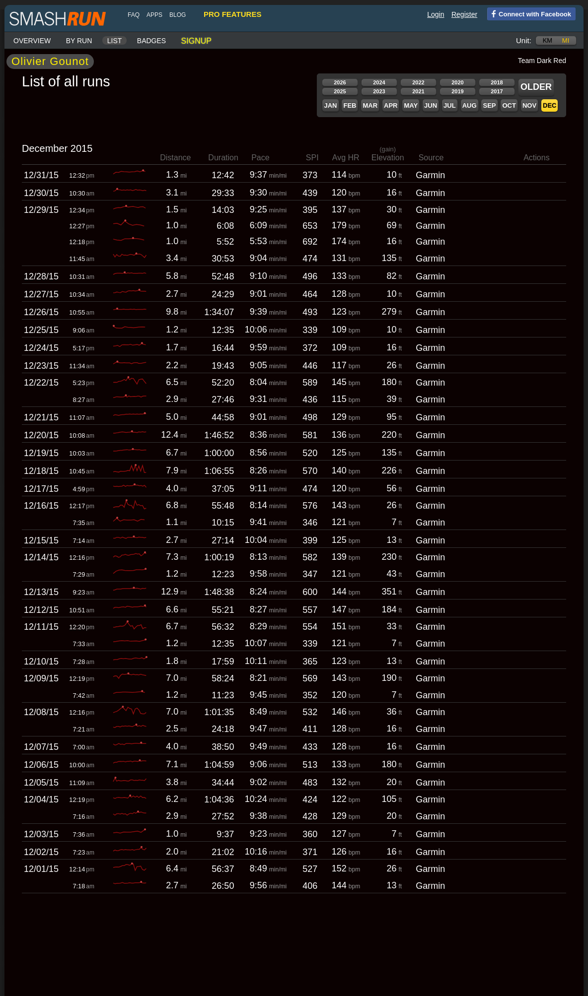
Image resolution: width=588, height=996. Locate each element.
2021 (418, 91)
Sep (489, 105)
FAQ (134, 14)
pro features (232, 14)
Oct (508, 105)
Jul (449, 105)
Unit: (523, 40)
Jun (430, 105)
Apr (390, 105)
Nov (529, 105)
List (114, 41)
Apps (154, 14)
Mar (370, 105)
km (548, 40)
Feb (349, 105)
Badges (151, 41)
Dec (549, 105)
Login (435, 14)
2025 (340, 91)
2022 (418, 82)
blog (177, 14)
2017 (497, 91)
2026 (340, 82)
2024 (379, 82)
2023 (379, 91)
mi (565, 40)
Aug (469, 105)
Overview (32, 41)
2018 (497, 82)
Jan (330, 105)
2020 (457, 82)
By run (79, 41)
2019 (457, 91)
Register (464, 14)
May (411, 105)
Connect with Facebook (529, 13)
